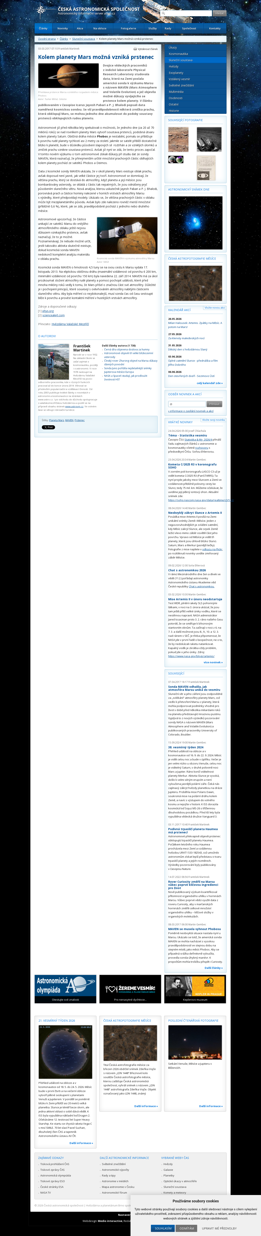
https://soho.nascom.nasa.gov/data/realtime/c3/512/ (201, 500)
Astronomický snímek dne (188, 189)
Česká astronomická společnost (63, 1205)
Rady (168, 28)
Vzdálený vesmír (179, 79)
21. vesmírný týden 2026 (57, 1020)
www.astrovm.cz (74, 406)
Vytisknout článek (148, 49)
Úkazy (173, 47)
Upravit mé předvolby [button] (219, 1228)
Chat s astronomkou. (202, 586)
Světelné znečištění (181, 85)
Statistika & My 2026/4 (198, 439)
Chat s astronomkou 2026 (187, 570)
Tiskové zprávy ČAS (52, 1170)
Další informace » (81, 1143)
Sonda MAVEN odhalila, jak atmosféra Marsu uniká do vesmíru (194, 688)
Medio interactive (110, 1221)
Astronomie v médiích (115, 1181)
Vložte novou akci (215, 307)
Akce (80, 28)
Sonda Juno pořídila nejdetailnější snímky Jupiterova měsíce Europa (128, 370)
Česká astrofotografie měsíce (192, 258)
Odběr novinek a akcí (184, 394)
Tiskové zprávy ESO (52, 1181)
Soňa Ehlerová (196, 565)
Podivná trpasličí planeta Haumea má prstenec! (193, 830)
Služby (152, 28)
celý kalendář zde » (210, 383)
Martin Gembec (197, 459)
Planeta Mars (56, 420)
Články (43, 28)
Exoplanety (176, 73)
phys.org (48, 311)
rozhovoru (201, 448)
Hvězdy (173, 66)
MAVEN (69, 420)
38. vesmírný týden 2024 (185, 747)
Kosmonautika (178, 54)
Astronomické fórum (114, 1192)
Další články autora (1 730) (119, 345)
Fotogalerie (128, 28)
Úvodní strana (47, 39)
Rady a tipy (109, 1175)
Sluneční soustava (83, 39)
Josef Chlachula (197, 431)
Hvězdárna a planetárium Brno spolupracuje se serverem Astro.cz (127, 1205)
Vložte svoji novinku (213, 420)
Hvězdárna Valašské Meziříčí (70, 324)
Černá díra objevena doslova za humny (126, 349)
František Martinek (68, 48)
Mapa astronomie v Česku (118, 1187)
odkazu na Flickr (212, 549)
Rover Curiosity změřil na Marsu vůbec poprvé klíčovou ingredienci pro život (193, 885)
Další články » (214, 968)
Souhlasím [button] (163, 1228)
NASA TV (45, 1192)
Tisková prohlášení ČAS (54, 1164)
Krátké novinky (180, 422)
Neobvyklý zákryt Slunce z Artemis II (195, 513)
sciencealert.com (53, 315)
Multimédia (176, 92)
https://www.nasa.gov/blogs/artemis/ (191, 656)
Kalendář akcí (179, 310)
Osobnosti (175, 98)
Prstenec (80, 420)
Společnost (189, 28)
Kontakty (215, 28)
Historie (174, 111)
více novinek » (213, 662)
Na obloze (99, 28)
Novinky (63, 28)
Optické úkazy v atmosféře (180, 1181)
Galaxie (168, 1170)
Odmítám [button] (187, 1228)
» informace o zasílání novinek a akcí (190, 411)
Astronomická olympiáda (55, 1175)
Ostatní (173, 104)
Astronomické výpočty (115, 1170)
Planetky (169, 1175)
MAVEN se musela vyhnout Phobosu (194, 929)
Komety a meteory (175, 1192)
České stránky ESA (51, 1187)
